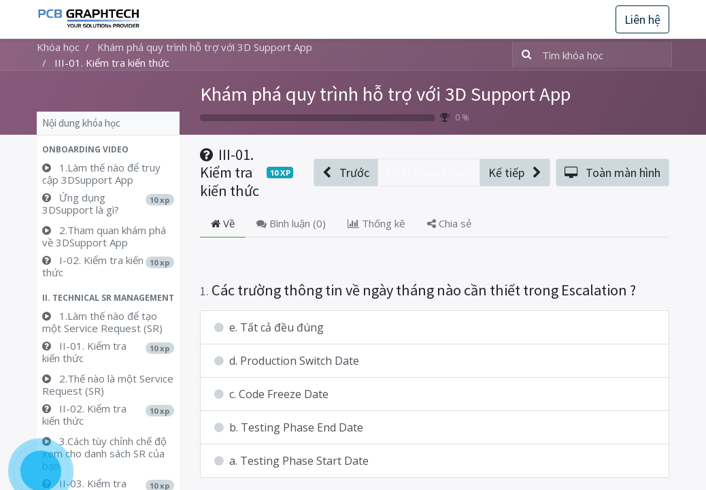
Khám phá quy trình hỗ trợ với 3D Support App (385, 94)
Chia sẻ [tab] (449, 223)
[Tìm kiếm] (524, 54)
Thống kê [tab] (376, 223)
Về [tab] (223, 223)
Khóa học (58, 47)
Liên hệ (642, 19)
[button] (108, 150)
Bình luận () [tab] (291, 223)
